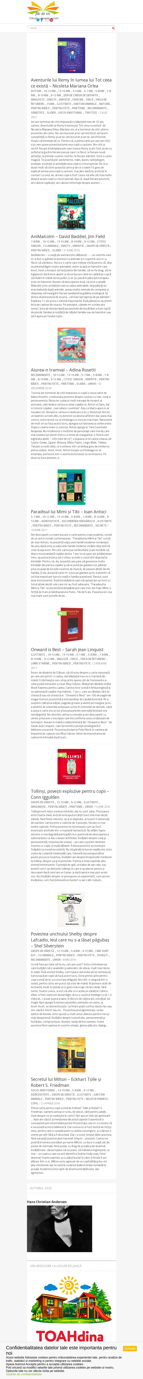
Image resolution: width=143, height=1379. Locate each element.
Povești (102, 955)
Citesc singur (73, 379)
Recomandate (97, 108)
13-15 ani (64, 91)
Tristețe (91, 112)
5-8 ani (99, 91)
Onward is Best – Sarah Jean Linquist (67, 649)
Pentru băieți (40, 108)
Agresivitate (50, 521)
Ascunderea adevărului (78, 521)
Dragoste (38, 99)
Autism (36, 91)
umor (92, 384)
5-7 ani (88, 91)
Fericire (77, 99)
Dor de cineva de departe (80, 95)
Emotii (51, 99)
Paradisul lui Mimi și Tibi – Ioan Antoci (68, 512)
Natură (104, 104)
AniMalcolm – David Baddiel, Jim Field (68, 236)
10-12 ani (50, 91)
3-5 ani (76, 91)
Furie (51, 104)
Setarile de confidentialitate (24, 1374)
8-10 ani (43, 95)
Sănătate (37, 112)
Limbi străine (40, 663)
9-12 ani (56, 95)
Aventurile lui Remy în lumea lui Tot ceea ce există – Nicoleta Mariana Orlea (71, 83)
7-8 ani (35, 241)
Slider (51, 112)
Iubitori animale (85, 104)
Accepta (130, 1348)
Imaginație (38, 807)
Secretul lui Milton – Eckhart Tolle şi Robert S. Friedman (66, 1082)
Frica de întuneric (93, 659)
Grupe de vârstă (97, 246)
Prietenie (78, 108)
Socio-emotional (70, 112)
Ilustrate (64, 104)
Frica (89, 99)
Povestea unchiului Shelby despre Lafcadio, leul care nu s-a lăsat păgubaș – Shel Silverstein (70, 940)
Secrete (101, 525)
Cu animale (51, 246)
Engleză (62, 659)
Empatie (64, 99)
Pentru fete (61, 108)
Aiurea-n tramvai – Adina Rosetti (63, 370)
